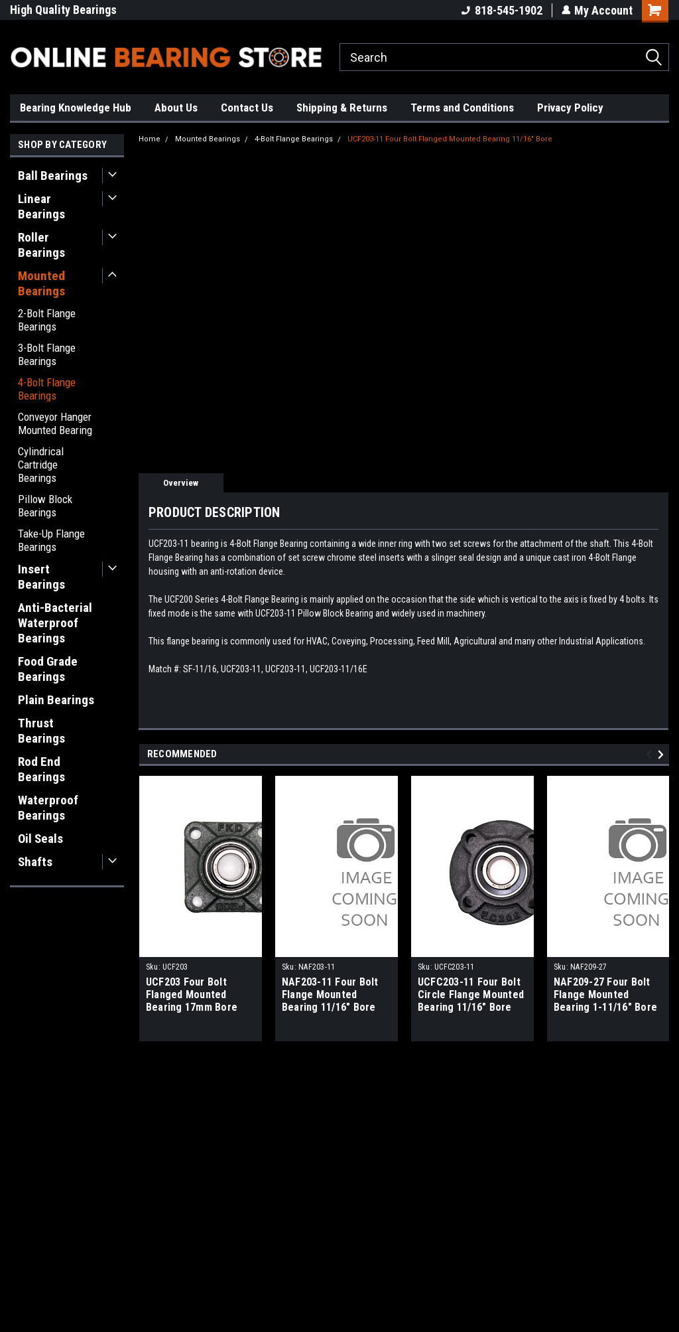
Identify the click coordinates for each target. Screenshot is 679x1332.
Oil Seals (40, 838)
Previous (651, 754)
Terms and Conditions (462, 107)
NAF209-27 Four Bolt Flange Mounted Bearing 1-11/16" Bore (605, 994)
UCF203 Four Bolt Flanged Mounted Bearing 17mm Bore (191, 994)
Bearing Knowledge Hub (75, 107)
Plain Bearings (56, 699)
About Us (176, 107)
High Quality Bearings (63, 10)
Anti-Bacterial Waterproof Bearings (55, 623)
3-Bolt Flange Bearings (47, 354)
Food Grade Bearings (48, 669)
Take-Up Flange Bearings (51, 540)
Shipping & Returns (341, 107)
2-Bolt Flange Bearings (47, 320)
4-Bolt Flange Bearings (47, 389)
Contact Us (247, 107)
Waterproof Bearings (48, 807)
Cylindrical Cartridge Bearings (41, 464)
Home (149, 139)
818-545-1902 (501, 10)
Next (663, 754)
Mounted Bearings (41, 283)
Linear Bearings (41, 206)
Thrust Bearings (41, 730)
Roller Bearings (41, 245)
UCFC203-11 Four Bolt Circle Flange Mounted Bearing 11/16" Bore (471, 994)
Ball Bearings (53, 175)
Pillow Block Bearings (45, 505)
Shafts (35, 861)
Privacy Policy (570, 107)
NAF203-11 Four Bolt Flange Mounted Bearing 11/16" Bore (330, 994)
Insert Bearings (41, 576)
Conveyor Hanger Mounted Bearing (55, 423)
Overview (180, 483)
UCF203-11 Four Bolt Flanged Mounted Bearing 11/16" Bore (449, 139)
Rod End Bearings (41, 769)
